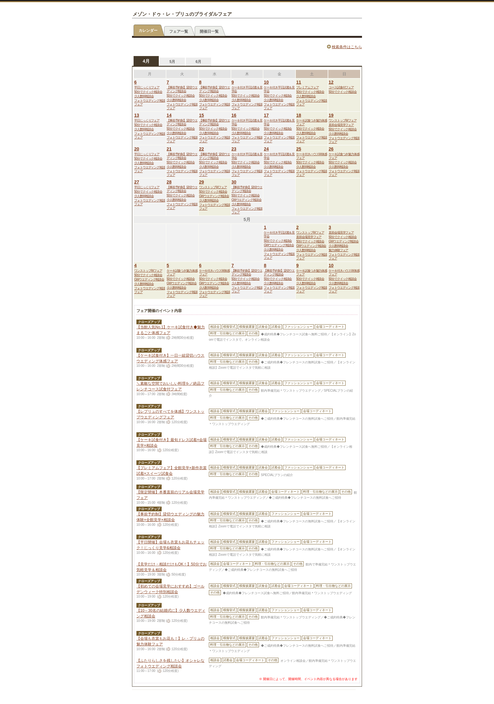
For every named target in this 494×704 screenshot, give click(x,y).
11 (298, 82)
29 (201, 182)
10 (266, 82)
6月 (199, 62)
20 (136, 148)
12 (331, 82)
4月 (146, 61)
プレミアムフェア (307, 87)
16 (234, 115)
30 (234, 182)
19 (331, 115)
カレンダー (148, 30)
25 (298, 148)
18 (298, 115)
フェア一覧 (178, 31)
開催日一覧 (209, 31)
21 (169, 148)
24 (266, 148)
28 (169, 182)
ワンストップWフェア (342, 120)
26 (331, 148)
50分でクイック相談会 (148, 92)
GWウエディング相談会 (214, 196)
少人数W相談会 (144, 96)
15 (201, 115)
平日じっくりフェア (146, 87)
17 (266, 115)
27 (136, 182)
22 (201, 148)
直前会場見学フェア (341, 125)
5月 (172, 62)
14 (169, 115)
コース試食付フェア (341, 87)
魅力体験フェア (338, 250)
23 (234, 148)
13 (136, 115)
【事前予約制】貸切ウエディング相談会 (182, 89)
